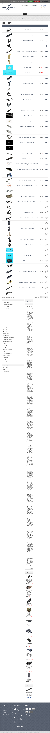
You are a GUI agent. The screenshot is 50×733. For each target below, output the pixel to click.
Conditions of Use (6, 371)
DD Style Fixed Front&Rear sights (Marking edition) (30, 307)
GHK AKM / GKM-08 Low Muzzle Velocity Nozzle (27, 271)
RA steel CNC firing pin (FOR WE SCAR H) (27, 126)
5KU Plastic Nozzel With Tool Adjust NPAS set (27, 207)
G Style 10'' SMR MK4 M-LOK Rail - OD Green (30, 491)
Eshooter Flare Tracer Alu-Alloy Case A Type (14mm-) (30, 519)
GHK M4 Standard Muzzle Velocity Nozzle (27, 78)
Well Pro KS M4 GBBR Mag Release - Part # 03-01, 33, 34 (27, 185)
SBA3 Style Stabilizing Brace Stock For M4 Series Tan (30, 565)
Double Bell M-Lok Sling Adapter (30, 543)
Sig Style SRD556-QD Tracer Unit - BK (30, 348)
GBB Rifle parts (27, 18)
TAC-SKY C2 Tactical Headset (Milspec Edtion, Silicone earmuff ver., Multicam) (30, 473)
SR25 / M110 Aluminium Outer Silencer (30, 503)
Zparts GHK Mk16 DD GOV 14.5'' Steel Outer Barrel (30, 509)
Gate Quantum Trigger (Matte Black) (29, 337)
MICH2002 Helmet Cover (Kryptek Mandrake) (29, 614)
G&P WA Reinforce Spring (27, 72)
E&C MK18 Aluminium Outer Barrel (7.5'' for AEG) (30, 525)
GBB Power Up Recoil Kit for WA (27, 266)
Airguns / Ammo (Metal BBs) (8, 304)
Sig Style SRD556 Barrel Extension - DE (30, 410)
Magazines (5, 345)
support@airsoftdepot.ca (31, 715)
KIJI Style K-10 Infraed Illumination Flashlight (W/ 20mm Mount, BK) (29, 668)
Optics (4, 351)
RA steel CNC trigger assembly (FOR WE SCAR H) (27, 137)
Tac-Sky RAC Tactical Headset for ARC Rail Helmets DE (30, 488)
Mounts (4, 347)
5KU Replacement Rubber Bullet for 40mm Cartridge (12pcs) (30, 561)
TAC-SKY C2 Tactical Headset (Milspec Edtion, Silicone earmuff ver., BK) (30, 421)
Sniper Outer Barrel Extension (30, 541)
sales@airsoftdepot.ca (30, 714)
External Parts (5, 329)
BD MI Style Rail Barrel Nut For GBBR (30, 425)
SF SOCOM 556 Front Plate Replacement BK (30, 528)
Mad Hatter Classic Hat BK (29, 443)
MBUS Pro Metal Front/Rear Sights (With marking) (30, 322)
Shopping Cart (28, 304)
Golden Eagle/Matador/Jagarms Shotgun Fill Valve (27, 282)
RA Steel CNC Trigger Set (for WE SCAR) (27, 142)
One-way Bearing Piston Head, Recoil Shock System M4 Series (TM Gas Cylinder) (30, 356)
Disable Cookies (36, 1)
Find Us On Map (19, 710)
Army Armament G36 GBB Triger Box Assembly (27, 29)
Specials (27, 572)
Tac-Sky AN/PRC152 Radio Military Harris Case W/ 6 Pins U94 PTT (30, 345)
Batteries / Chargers (6, 316)
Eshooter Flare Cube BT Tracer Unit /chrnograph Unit (30, 341)
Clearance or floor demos (7, 323)
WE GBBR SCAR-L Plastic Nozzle (27, 158)
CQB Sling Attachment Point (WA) (27, 212)
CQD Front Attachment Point (30, 501)
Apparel (4, 314)
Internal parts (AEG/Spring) (8, 341)
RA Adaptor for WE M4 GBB (27, 115)
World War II (5, 361)
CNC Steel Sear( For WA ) (27, 45)
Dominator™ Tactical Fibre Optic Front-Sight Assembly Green (30, 317)
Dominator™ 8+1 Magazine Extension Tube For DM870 (30, 450)
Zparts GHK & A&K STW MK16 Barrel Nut (27, 196)
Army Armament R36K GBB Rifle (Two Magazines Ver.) (29, 581)
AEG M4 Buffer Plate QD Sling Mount (30, 461)
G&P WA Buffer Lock (27, 255)
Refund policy (8, 710)
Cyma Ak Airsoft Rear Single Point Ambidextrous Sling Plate (30, 432)
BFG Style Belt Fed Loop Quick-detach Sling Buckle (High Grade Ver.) (30, 436)
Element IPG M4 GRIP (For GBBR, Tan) (27, 56)
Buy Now (46, 29)
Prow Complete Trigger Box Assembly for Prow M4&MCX (27, 105)
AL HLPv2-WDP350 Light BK (29, 604)
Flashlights (5, 331)
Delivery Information (8, 714)
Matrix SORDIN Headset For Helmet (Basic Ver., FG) (30, 446)
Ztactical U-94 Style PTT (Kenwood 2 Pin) (30, 554)
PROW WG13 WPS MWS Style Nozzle (27, 110)
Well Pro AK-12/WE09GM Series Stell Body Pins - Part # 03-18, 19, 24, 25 (27, 164)
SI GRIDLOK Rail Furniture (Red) (30, 442)
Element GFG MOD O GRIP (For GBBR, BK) (27, 228)
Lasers (4, 343)
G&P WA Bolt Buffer (27, 67)
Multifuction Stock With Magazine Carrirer (30, 360)
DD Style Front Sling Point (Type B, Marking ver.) (30, 484)
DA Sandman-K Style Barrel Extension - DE (30, 505)
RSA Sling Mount (30, 544)
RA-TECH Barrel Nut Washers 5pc (30, 464)
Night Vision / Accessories (7, 349)
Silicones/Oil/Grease (6, 355)
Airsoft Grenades (6, 306)
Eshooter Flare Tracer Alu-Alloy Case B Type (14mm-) (30, 352)
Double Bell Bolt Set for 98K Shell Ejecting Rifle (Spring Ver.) (27, 217)
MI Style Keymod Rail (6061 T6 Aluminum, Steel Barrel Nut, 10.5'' (30, 429)
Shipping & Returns (6, 367)
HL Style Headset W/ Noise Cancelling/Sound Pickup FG (30, 466)
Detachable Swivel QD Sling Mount (30, 498)
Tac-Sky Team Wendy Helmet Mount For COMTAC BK (29, 538)
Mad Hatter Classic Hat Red (30, 415)
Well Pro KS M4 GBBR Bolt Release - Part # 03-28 (27, 174)
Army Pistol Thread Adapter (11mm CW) (30, 546)
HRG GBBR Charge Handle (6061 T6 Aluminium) (27, 287)
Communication (6, 327)
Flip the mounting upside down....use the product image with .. (29, 694)
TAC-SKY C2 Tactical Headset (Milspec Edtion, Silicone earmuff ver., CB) (30, 392)
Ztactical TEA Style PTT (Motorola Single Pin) (30, 388)
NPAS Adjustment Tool (27, 88)
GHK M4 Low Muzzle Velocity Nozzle (27, 276)
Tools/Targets (5, 357)
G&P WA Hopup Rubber (27, 260)
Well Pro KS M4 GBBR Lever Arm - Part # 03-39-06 (27, 180)
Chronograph (5, 321)
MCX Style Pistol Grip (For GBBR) (27, 83)
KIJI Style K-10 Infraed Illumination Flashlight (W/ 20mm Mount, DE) (29, 593)
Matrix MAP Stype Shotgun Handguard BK (29, 378)
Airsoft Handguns (6, 308)
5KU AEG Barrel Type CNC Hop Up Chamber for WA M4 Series (27, 201)
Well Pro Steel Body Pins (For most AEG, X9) (29, 363)
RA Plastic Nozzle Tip (27, 121)
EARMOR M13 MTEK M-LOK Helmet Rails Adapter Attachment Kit (29, 481)
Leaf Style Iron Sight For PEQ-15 (30, 310)
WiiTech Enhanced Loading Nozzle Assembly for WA (27, 190)
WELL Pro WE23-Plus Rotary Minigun (29, 624)
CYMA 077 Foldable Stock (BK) (29, 369)
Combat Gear (5, 325)
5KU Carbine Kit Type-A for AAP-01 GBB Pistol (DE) (30, 404)
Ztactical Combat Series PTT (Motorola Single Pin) (30, 384)
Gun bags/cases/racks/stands (8, 337)
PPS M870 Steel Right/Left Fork (27, 99)
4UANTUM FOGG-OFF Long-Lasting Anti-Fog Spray (29, 372)
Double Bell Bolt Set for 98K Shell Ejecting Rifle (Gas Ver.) (27, 51)
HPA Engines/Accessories (7, 339)
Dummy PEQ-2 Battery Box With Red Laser (30, 516)
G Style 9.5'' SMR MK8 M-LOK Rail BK (30, 381)
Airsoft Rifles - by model (7, 312)
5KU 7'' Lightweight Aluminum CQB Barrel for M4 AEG (30, 531)
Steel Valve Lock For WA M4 (27, 153)
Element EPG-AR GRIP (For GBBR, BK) (27, 223)
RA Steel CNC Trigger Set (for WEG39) (27, 147)
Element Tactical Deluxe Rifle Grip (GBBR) (27, 239)
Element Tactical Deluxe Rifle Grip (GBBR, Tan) (27, 62)
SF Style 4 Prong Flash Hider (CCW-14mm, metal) (30, 334)
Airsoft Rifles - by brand (7, 310)
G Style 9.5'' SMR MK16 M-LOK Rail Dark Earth (30, 456)
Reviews (27, 685)
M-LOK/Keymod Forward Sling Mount (30, 477)
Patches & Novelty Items (7, 353)
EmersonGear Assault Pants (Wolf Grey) (29, 679)
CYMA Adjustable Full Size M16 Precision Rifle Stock (30, 326)
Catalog (21, 18)
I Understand (30, 1)
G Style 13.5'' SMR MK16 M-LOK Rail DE (29, 366)
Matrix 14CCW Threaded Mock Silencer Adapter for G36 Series (30, 513)
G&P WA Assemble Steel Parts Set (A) (27, 250)
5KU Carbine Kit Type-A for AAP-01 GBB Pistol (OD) (30, 417)
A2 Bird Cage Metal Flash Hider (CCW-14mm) (30, 375)
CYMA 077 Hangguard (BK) (30, 440)
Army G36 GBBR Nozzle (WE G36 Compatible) (27, 35)
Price (41, 26)
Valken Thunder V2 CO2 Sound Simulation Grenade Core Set (30, 550)
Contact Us (5, 372)
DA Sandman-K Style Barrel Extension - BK (30, 453)
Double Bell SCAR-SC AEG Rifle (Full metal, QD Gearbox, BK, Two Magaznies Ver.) (29, 655)
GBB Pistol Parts (6, 333)
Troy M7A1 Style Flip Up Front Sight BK (30, 313)
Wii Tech (4, 359)
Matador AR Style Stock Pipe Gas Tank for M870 (27, 293)
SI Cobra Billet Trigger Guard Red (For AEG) (29, 458)
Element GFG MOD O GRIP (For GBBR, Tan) (27, 233)
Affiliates (8, 712)
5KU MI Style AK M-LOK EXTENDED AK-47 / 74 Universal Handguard (30, 494)
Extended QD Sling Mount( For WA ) (27, 244)
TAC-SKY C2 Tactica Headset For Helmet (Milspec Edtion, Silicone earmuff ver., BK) (30, 400)
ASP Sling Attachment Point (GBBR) (27, 40)
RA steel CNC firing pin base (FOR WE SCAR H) (27, 131)
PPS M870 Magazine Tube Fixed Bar (27, 94)
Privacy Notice (5, 369)
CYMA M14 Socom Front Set (30, 522)
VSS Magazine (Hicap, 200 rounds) (29, 644)
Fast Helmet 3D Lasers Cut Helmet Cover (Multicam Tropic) (30, 557)
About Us (8, 708)
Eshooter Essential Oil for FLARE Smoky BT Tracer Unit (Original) (30, 330)
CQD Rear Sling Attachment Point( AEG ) (30, 395)
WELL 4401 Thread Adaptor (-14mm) (30, 535)
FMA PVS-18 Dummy (29, 634)
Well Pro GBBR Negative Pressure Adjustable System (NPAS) (27, 169)
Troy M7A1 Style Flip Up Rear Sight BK (30, 320)
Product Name (27, 26)
